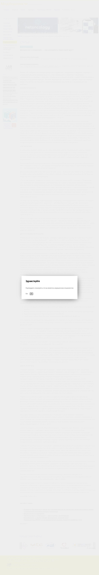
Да (31, 294)
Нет (27, 294)
